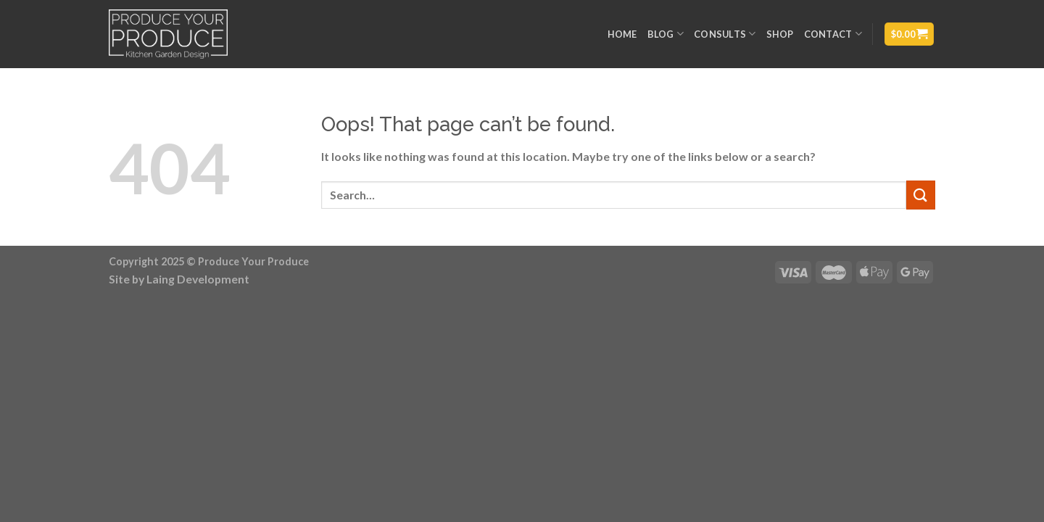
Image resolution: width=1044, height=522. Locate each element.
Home (622, 34)
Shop (780, 34)
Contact (833, 34)
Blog (665, 34)
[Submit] (920, 195)
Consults (725, 34)
